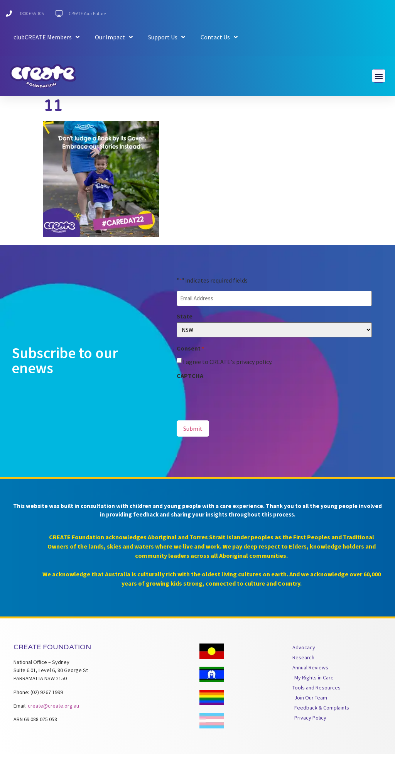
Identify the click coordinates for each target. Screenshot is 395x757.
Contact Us (219, 37)
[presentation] (235, 399)
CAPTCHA (190, 378)
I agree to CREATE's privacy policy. (227, 364)
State (184, 319)
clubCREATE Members (46, 37)
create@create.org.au (53, 708)
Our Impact (114, 37)
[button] (378, 75)
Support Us (166, 37)
